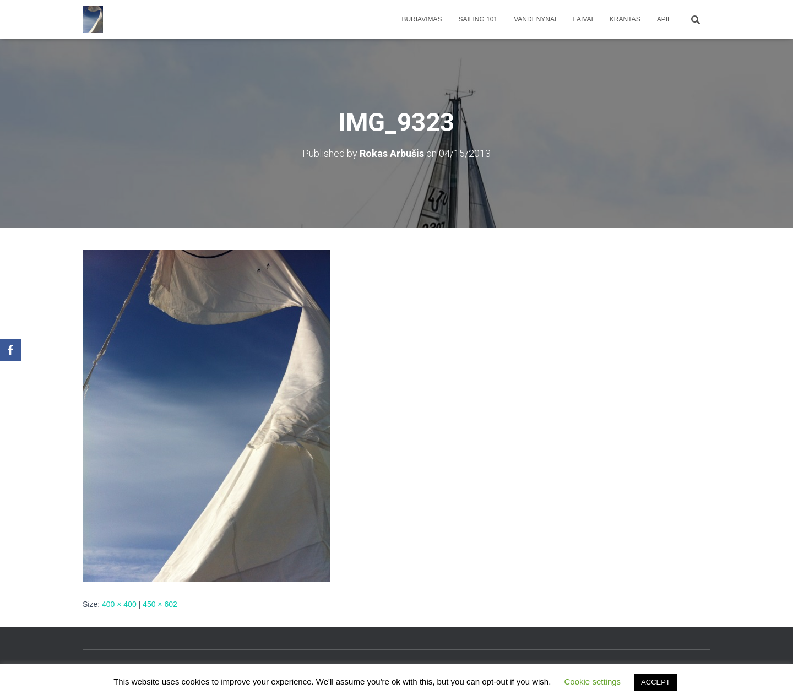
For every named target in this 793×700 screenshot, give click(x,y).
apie (664, 19)
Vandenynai (535, 19)
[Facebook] (10, 350)
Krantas (625, 19)
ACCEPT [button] (655, 682)
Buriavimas (421, 19)
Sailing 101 (478, 19)
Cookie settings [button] (592, 681)
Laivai (583, 19)
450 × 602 (160, 604)
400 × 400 (119, 604)
